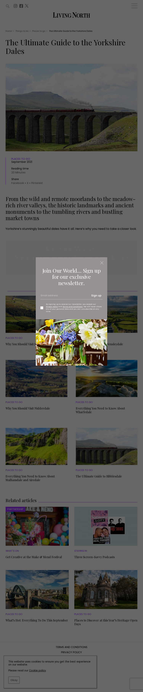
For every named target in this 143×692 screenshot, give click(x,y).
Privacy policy (52, 306)
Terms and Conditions (73, 306)
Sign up (96, 295)
